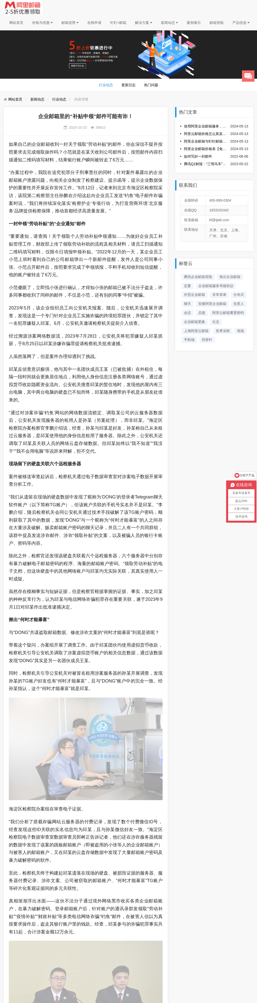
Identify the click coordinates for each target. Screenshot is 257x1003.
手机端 (189, 340)
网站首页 (16, 23)
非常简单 (219, 295)
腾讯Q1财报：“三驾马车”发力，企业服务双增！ (206, 164)
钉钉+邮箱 (118, 23)
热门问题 (151, 85)
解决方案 (143, 22)
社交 (215, 322)
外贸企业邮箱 (194, 295)
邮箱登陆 (217, 23)
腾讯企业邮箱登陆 (198, 277)
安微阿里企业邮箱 (212, 304)
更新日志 (128, 85)
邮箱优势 (70, 22)
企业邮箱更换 (194, 322)
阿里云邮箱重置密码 (228, 313)
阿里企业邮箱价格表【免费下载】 (206, 149)
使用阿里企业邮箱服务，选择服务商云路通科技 (206, 126)
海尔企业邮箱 (229, 277)
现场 (240, 331)
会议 (187, 313)
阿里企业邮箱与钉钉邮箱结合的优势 (206, 141)
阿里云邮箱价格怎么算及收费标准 (206, 134)
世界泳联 (223, 331)
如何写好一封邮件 (198, 156)
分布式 (238, 295)
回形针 (207, 340)
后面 (201, 313)
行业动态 (106, 85)
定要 (187, 286)
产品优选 (240, 22)
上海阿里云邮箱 (196, 331)
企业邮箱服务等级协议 (215, 286)
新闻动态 (169, 22)
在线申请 (94, 23)
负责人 (238, 304)
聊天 (187, 304)
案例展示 (194, 23)
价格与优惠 (42, 22)
